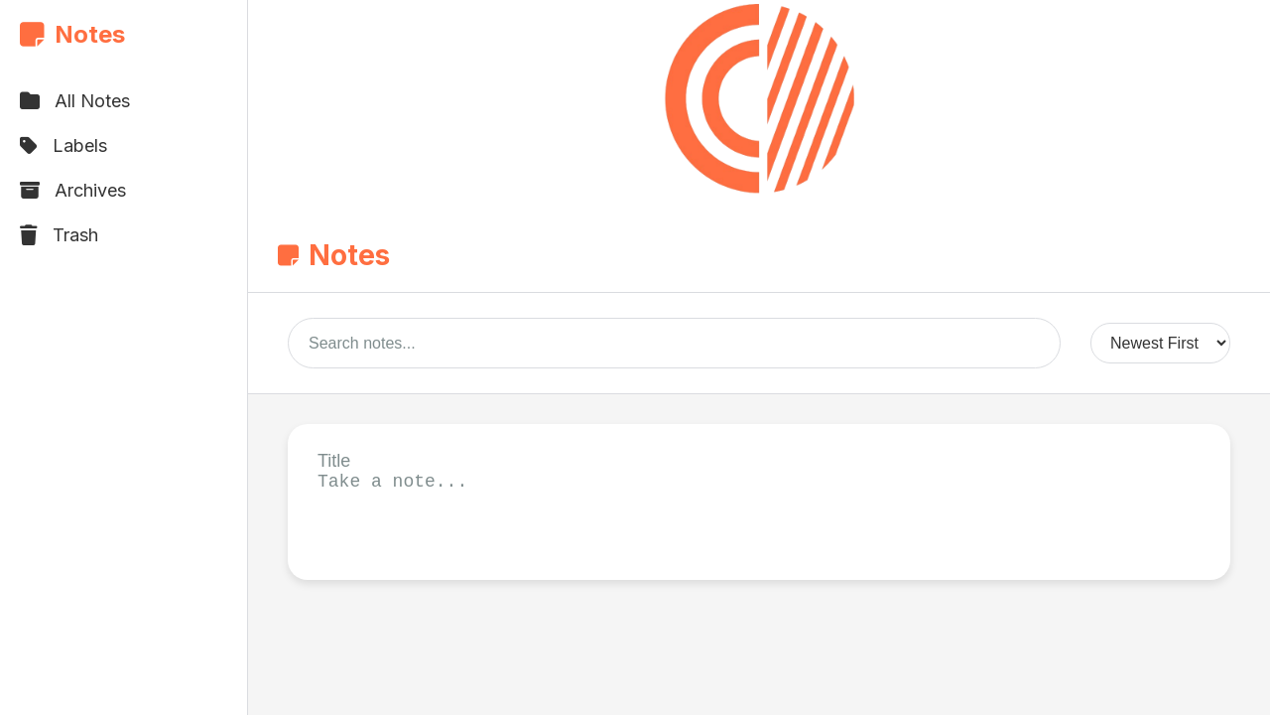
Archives (73, 190)
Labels (63, 145)
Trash (59, 234)
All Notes (75, 100)
